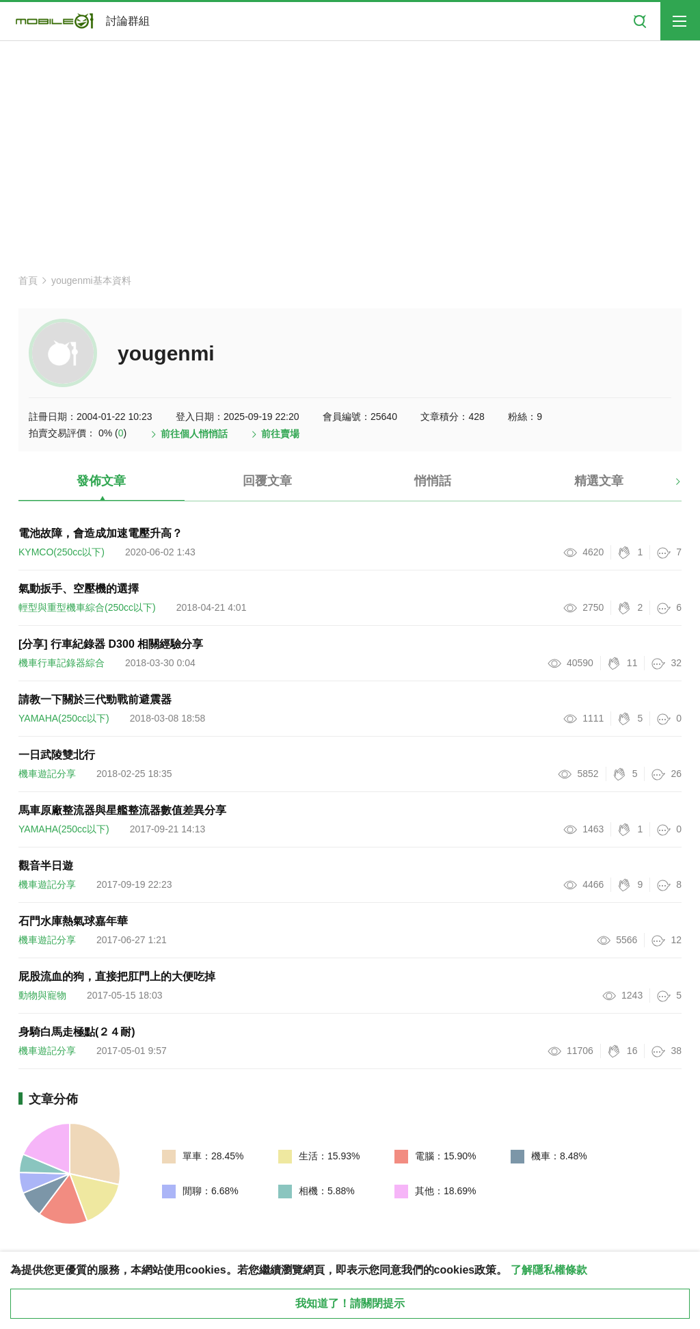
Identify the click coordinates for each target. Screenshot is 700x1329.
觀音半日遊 (45, 865)
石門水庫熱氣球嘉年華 (73, 921)
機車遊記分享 (47, 773)
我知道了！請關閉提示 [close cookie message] (350, 1303)
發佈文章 (101, 481)
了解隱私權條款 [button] (549, 1270)
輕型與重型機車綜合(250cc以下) (87, 607)
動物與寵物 (42, 995)
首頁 (28, 280)
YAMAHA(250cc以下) (63, 718)
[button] (666, 486)
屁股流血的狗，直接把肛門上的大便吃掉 (116, 976)
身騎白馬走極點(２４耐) (76, 1032)
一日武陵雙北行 (56, 755)
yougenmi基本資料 (91, 280)
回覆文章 (267, 481)
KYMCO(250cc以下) (61, 552)
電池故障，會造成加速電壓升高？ (100, 533)
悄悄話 (432, 481)
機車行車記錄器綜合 (61, 662)
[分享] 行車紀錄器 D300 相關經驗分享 (110, 644)
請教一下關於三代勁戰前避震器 (95, 699)
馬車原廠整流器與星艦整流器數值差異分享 (122, 810)
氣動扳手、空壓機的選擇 (78, 588)
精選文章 (598, 481)
